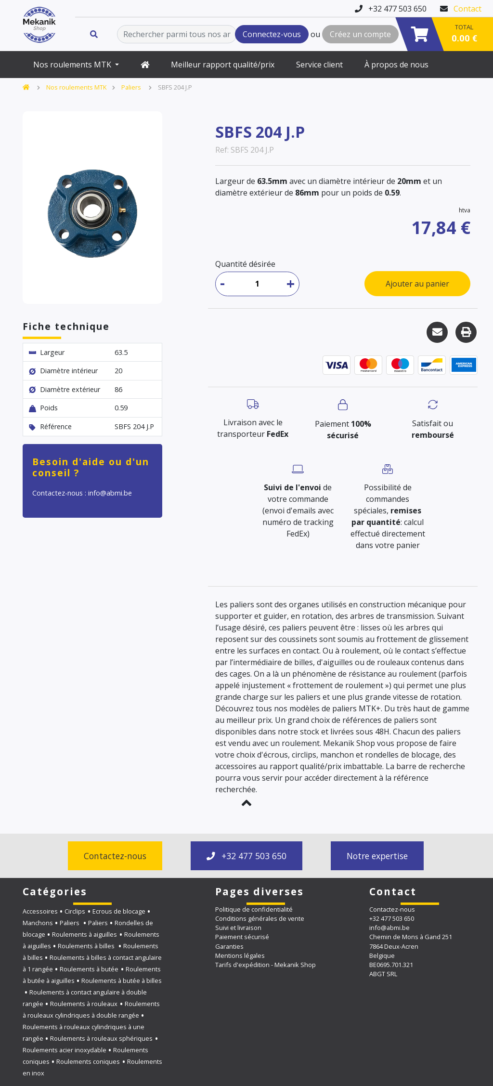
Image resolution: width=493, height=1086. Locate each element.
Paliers (132, 87)
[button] (246, 803)
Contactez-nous (115, 856)
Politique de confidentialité (254, 909)
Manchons (38, 922)
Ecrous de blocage (118, 911)
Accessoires (40, 911)
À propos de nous (396, 64)
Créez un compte (360, 34)
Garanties (229, 946)
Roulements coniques (88, 1061)
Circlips (75, 911)
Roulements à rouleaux (83, 1003)
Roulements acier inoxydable (64, 1050)
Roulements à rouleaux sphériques (101, 1038)
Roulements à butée (89, 969)
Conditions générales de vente (259, 918)
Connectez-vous (272, 34)
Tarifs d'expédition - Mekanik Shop (265, 964)
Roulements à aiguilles (84, 934)
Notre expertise (377, 856)
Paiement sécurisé (242, 936)
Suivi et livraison (238, 927)
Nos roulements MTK (73, 64)
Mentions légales (240, 955)
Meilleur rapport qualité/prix (222, 64)
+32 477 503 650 (246, 856)
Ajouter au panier (417, 283)
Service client (319, 64)
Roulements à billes (87, 946)
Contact (467, 8)
